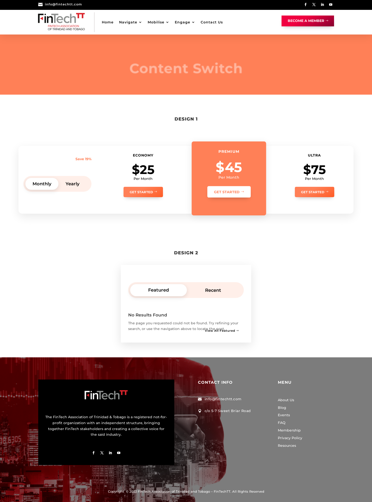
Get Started (141, 192)
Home (108, 22)
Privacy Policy (290, 438)
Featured (158, 290)
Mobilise (156, 22)
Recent (213, 290)
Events (284, 415)
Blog (282, 407)
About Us (286, 400)
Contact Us (212, 22)
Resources (287, 445)
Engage (182, 22)
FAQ (281, 422)
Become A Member (306, 20)
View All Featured (220, 330)
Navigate (128, 22)
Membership (289, 430)
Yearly (72, 184)
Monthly (42, 184)
